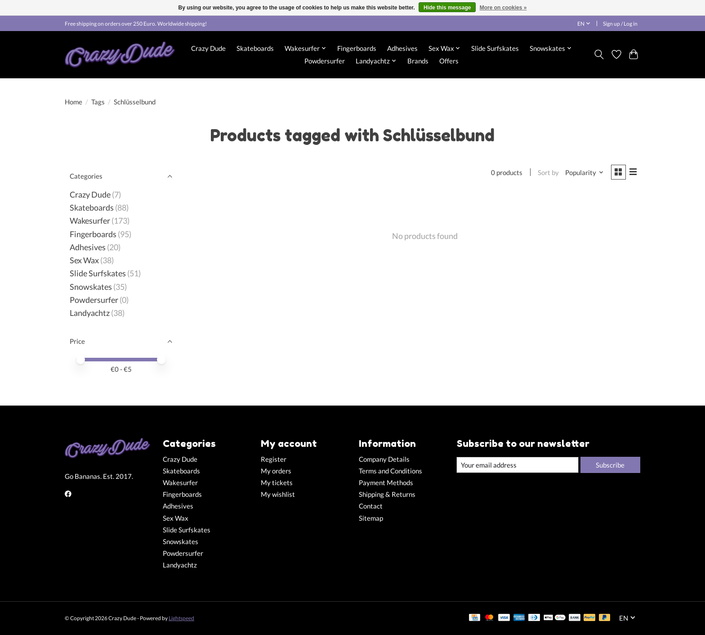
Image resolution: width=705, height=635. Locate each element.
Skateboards (255, 48)
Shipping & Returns (387, 494)
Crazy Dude (208, 48)
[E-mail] (516, 465)
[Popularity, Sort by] (582, 173)
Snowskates (91, 287)
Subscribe (609, 464)
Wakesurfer (90, 220)
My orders (276, 471)
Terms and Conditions (390, 471)
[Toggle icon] (599, 54)
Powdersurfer (324, 61)
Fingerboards (356, 48)
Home (73, 102)
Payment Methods (386, 482)
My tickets (277, 482)
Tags (98, 102)
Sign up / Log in (620, 23)
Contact (371, 506)
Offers (449, 61)
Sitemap (371, 518)
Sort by (546, 173)
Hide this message (447, 8)
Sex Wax (84, 260)
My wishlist (278, 494)
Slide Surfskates (495, 48)
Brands (417, 61)
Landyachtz (90, 313)
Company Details (384, 459)
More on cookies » (503, 8)
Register (273, 459)
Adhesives (402, 48)
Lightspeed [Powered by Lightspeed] (181, 618)
